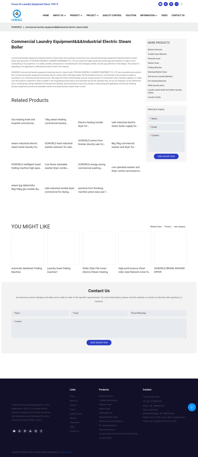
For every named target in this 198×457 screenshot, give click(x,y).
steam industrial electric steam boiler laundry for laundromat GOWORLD (24, 145)
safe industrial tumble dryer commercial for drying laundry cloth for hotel (59, 190)
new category (179, 227)
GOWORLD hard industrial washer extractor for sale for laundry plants (59, 145)
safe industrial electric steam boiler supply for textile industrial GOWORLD (126, 124)
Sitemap (68, 452)
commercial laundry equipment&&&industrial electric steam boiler (56, 27)
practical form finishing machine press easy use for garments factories (93, 190)
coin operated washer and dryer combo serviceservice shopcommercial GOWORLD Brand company (126, 169)
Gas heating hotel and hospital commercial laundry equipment (23, 121)
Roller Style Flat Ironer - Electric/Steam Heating (95, 270)
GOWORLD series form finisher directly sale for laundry (90, 142)
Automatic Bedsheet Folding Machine (26, 270)
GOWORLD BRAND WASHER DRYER (169, 270)
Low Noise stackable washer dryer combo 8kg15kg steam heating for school (59, 166)
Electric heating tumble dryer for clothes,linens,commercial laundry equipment (92, 124)
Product (168, 227)
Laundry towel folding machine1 (58, 270)
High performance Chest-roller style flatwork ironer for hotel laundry (134, 270)
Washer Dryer (156, 227)
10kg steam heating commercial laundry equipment (55, 121)
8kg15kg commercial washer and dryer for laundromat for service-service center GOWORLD (125, 145)
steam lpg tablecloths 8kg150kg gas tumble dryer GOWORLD (26, 187)
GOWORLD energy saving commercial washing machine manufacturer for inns (92, 166)
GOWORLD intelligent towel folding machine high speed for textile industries (26, 166)
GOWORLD (16, 27)
